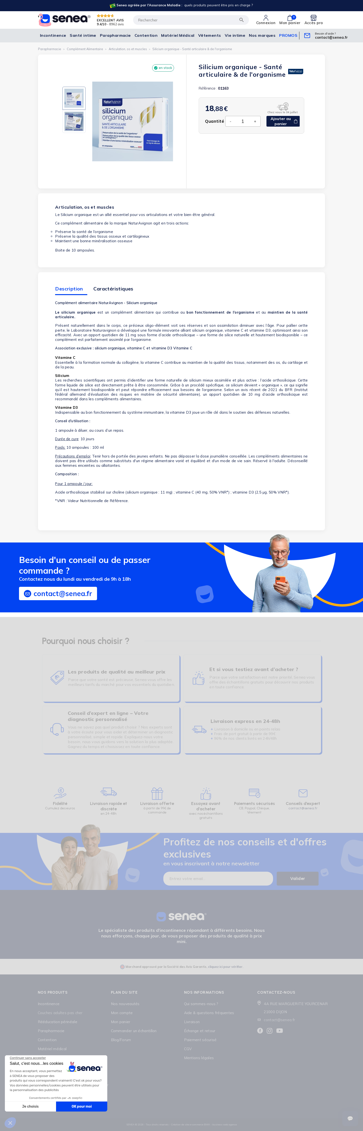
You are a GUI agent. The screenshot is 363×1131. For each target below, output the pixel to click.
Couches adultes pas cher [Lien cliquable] (60, 1012)
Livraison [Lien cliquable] (192, 1021)
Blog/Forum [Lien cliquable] (121, 1040)
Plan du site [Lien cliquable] (124, 992)
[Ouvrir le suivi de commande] (350, 1118)
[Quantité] (242, 121)
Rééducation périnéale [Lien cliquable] (57, 1021)
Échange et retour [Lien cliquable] (200, 1030)
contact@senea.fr (302, 808)
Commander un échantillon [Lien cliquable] (134, 1030)
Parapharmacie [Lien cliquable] (51, 1030)
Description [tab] (69, 289)
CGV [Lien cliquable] (188, 1049)
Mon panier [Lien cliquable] (120, 1021)
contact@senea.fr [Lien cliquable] (279, 1020)
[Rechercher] (191, 20)
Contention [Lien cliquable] (47, 1040)
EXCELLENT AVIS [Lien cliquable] (110, 20)
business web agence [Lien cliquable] (224, 1124)
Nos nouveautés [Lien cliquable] (125, 1003)
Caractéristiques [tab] (113, 289)
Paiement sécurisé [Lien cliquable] (200, 1040)
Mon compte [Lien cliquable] (122, 1012)
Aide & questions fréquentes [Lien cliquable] (209, 1012)
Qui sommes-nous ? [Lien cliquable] (201, 1003)
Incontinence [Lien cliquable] (49, 1003)
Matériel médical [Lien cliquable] (52, 1049)
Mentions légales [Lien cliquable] (199, 1058)
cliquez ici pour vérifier (225, 967)
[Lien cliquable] (181, 5)
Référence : (208, 88)
